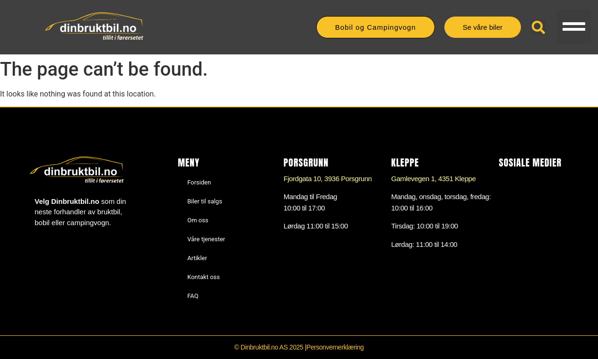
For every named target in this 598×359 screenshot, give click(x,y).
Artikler (197, 258)
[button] (574, 26)
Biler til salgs (204, 201)
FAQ (192, 295)
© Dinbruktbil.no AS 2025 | (270, 347)
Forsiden (199, 182)
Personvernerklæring (335, 347)
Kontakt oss (203, 276)
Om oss (197, 220)
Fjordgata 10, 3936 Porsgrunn (328, 179)
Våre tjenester (206, 239)
